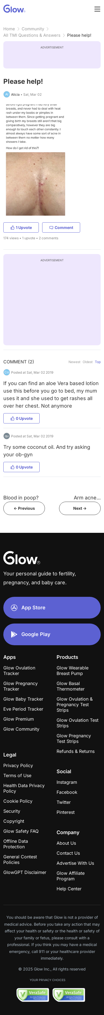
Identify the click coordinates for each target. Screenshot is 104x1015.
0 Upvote (21, 418)
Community (33, 28)
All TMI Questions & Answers (31, 35)
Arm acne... (87, 498)
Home (9, 28)
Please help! (79, 35)
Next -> (80, 508)
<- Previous (24, 508)
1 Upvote (21, 227)
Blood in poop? (21, 498)
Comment (61, 227)
